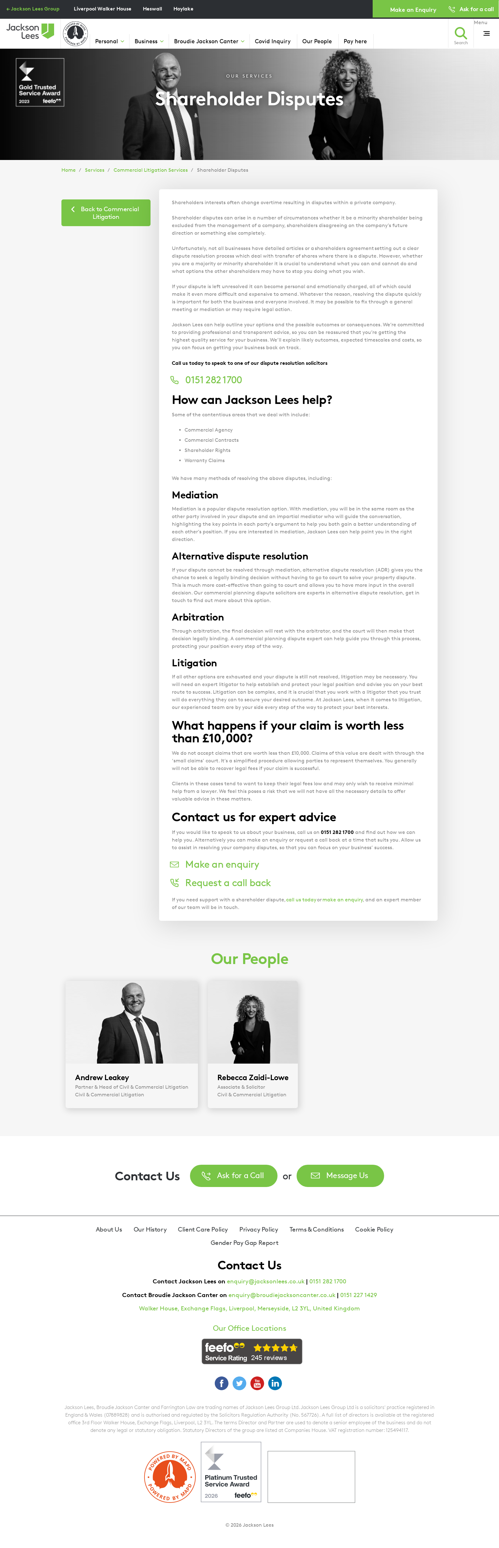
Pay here (355, 41)
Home (68, 170)
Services (94, 170)
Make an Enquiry (413, 9)
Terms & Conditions (317, 1229)
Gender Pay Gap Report (244, 1242)
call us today (301, 900)
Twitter (239, 1383)
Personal (106, 41)
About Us (109, 1229)
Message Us (347, 1175)
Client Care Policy (203, 1229)
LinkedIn (275, 1383)
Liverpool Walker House (102, 8)
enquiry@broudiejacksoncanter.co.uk (281, 1295)
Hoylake (183, 8)
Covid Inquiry (273, 41)
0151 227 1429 (358, 1295)
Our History (150, 1229)
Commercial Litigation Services (151, 170)
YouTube (257, 1383)
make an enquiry (342, 900)
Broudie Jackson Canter (206, 41)
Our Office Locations (249, 1328)
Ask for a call (477, 8)
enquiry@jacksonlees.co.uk (266, 1281)
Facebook (221, 1383)
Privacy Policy (258, 1229)
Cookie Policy (374, 1229)
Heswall (152, 8)
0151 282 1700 (327, 1281)
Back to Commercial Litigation (110, 212)
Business (146, 41)
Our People (317, 41)
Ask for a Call (240, 1175)
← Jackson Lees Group (33, 8)
